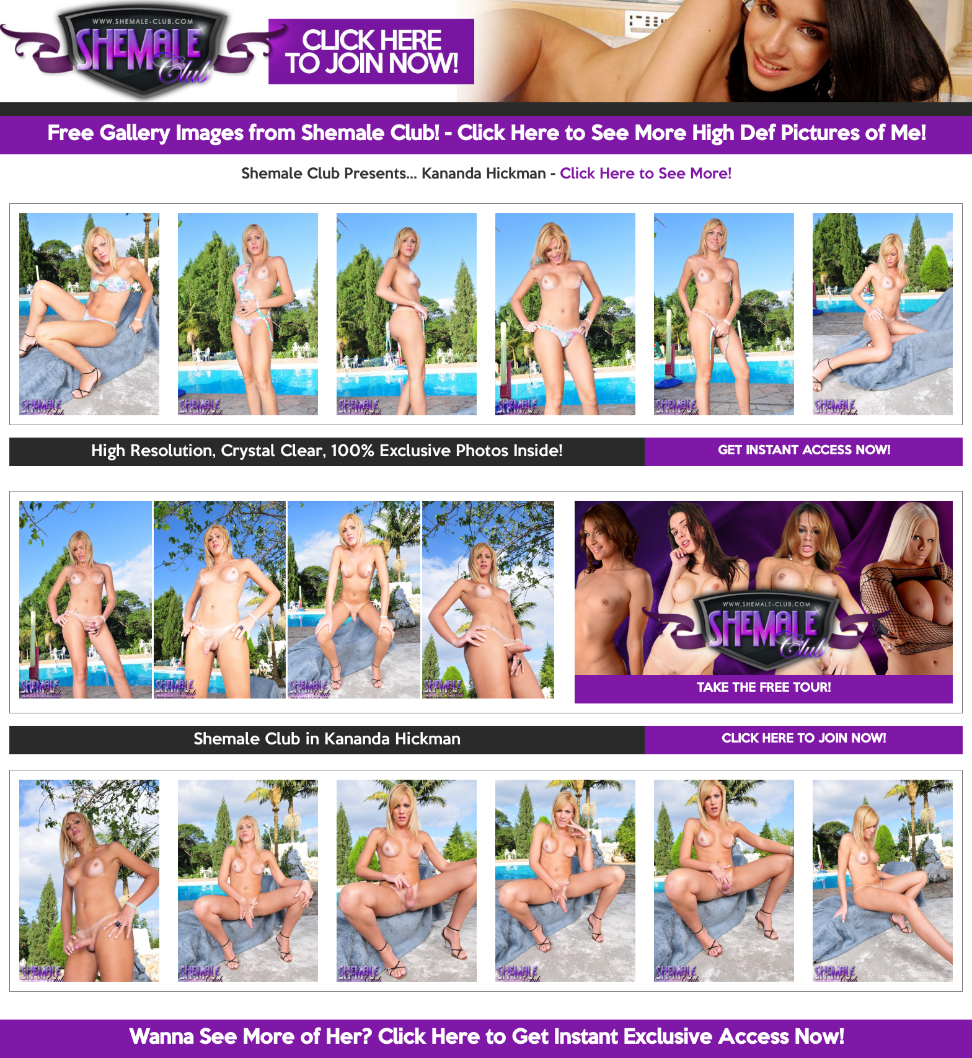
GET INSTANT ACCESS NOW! (804, 451)
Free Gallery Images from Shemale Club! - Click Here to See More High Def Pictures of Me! (486, 134)
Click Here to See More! (645, 174)
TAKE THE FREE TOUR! (764, 688)
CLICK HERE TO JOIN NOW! (804, 739)
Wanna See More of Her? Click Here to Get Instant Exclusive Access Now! (486, 1038)
